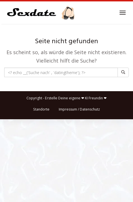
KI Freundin (94, 98)
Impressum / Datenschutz (79, 109)
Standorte (41, 109)
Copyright (34, 98)
